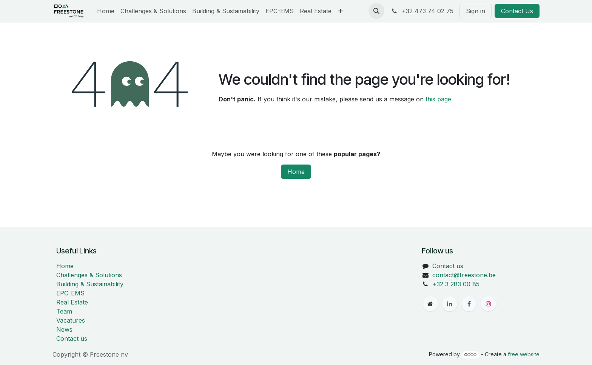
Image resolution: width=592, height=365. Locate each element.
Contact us (71, 338)
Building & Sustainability (89, 284)
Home (296, 172)
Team (64, 311)
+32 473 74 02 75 (421, 11)
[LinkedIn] (449, 303)
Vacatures (70, 320)
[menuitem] (105, 11)
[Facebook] (468, 303)
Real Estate (72, 302)
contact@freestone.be (464, 275)
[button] (376, 11)
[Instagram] (488, 303)
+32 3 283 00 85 (455, 284)
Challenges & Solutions (89, 275)
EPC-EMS (70, 293)
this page (438, 99)
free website (524, 354)
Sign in (475, 11)
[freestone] (430, 303)
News (64, 329)
